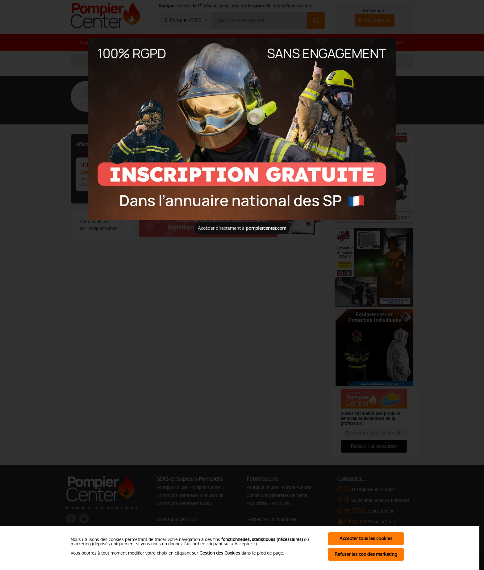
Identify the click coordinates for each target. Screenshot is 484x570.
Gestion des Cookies (219, 553)
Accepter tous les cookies (366, 538)
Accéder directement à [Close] (242, 228)
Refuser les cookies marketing (366, 554)
